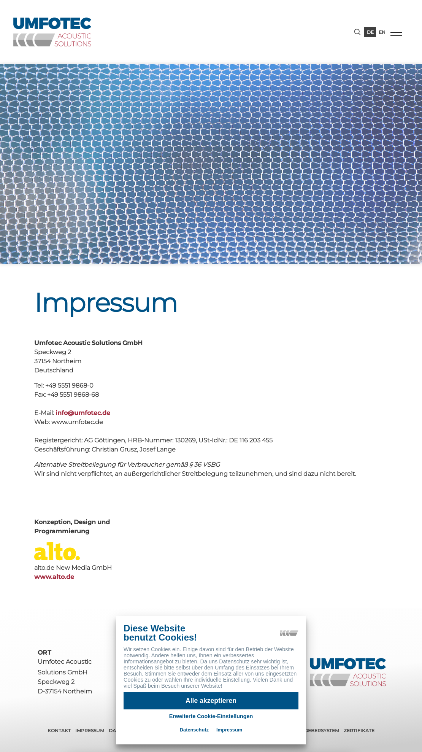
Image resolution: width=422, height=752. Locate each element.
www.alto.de (51, 576)
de (370, 32)
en (382, 32)
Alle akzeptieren (211, 700)
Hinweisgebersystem (311, 730)
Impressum (89, 730)
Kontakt (59, 730)
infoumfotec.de (83, 413)
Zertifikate (359, 730)
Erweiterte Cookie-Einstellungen (211, 716)
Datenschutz (194, 730)
